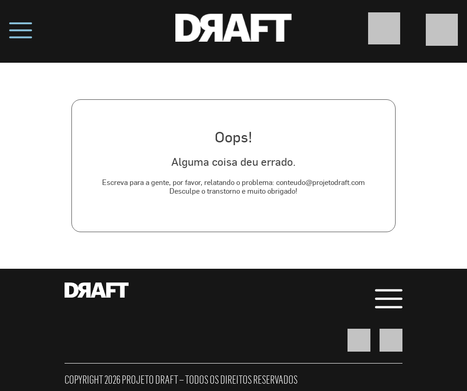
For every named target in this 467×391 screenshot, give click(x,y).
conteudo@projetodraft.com (320, 182)
